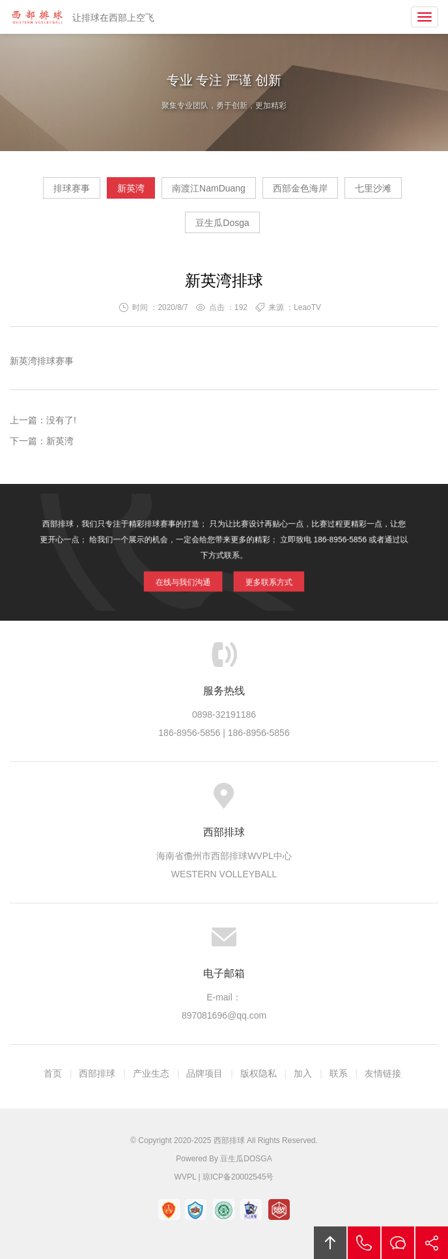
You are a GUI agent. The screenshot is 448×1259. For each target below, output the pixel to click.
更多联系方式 (259, 576)
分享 (431, 1242)
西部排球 (37, 17)
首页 (53, 1073)
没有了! (61, 420)
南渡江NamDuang (208, 188)
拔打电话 (364, 1242)
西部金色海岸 (300, 188)
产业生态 (151, 1073)
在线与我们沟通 (192, 576)
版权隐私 (258, 1073)
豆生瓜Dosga (222, 223)
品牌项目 (204, 1073)
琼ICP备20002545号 (238, 1176)
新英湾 (131, 188)
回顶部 (330, 1242)
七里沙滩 (373, 188)
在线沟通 (398, 1242)
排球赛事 (71, 188)
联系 (338, 1073)
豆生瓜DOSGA (246, 1158)
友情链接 (383, 1073)
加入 (303, 1073)
